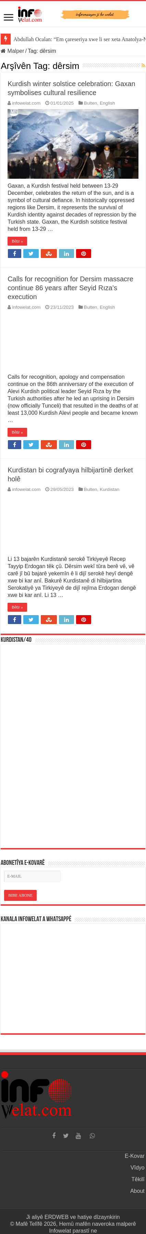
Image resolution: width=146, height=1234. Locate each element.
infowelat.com (26, 103)
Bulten (90, 103)
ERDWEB (57, 1217)
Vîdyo (138, 1168)
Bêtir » (17, 241)
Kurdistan (109, 489)
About (137, 1191)
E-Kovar (135, 1156)
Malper (12, 51)
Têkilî (138, 1179)
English (107, 103)
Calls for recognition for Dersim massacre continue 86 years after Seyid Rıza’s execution (70, 288)
